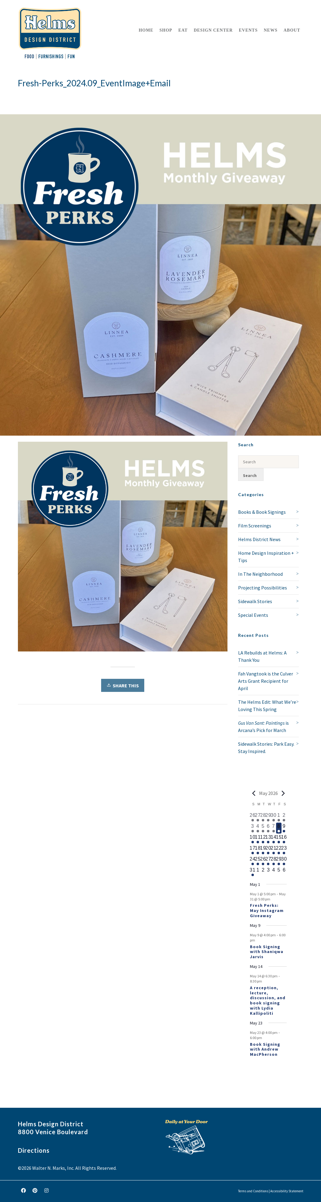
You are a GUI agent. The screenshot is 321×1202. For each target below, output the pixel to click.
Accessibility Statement (286, 1191)
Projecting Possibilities (262, 588)
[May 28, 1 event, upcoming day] (273, 860)
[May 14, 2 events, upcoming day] (273, 839)
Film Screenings (254, 526)
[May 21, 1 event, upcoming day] (273, 850)
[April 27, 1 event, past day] (257, 817)
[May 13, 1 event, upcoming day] (268, 839)
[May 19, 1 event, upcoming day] (263, 850)
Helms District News (259, 539)
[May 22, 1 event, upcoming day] (278, 850)
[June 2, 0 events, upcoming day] (263, 871)
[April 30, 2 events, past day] (273, 817)
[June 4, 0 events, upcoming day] (273, 871)
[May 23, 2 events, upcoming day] (284, 850)
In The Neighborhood (260, 574)
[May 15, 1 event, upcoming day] (278, 839)
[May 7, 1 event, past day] (273, 828)
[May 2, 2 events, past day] (284, 817)
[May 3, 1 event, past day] (252, 828)
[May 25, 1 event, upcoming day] (257, 860)
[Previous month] (253, 793)
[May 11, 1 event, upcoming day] (257, 839)
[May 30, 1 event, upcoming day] (284, 860)
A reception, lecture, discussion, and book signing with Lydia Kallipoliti (267, 1000)
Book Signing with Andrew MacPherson (265, 1049)
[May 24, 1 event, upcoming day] (252, 860)
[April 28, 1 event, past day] (263, 817)
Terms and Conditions (253, 1191)
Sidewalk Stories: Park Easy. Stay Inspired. (266, 747)
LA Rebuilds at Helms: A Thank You (262, 656)
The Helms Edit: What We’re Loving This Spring (267, 705)
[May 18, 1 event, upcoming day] (257, 850)
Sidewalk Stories (255, 601)
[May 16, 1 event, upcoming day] (284, 839)
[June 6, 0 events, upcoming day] (284, 871)
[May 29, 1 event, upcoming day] (278, 860)
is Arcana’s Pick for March (263, 726)
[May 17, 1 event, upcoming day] (252, 850)
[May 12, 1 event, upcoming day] (263, 839)
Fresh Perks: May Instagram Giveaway (267, 910)
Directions (34, 1150)
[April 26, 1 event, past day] (252, 817)
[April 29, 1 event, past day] (268, 817)
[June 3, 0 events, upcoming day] (268, 871)
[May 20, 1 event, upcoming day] (268, 850)
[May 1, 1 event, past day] (278, 817)
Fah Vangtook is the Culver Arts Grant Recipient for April (265, 681)
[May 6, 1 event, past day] (268, 828)
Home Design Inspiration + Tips (266, 556)
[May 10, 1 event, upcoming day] (252, 839)
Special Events (253, 615)
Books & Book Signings (262, 512)
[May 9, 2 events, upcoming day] (284, 828)
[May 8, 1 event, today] (278, 828)
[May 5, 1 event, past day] (263, 828)
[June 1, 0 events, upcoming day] (257, 871)
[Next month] (283, 793)
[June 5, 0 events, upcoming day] (278, 871)
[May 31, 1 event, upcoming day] (252, 871)
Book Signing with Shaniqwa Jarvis (266, 952)
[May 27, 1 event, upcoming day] (268, 860)
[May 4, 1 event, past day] (257, 828)
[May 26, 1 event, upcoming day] (263, 860)
